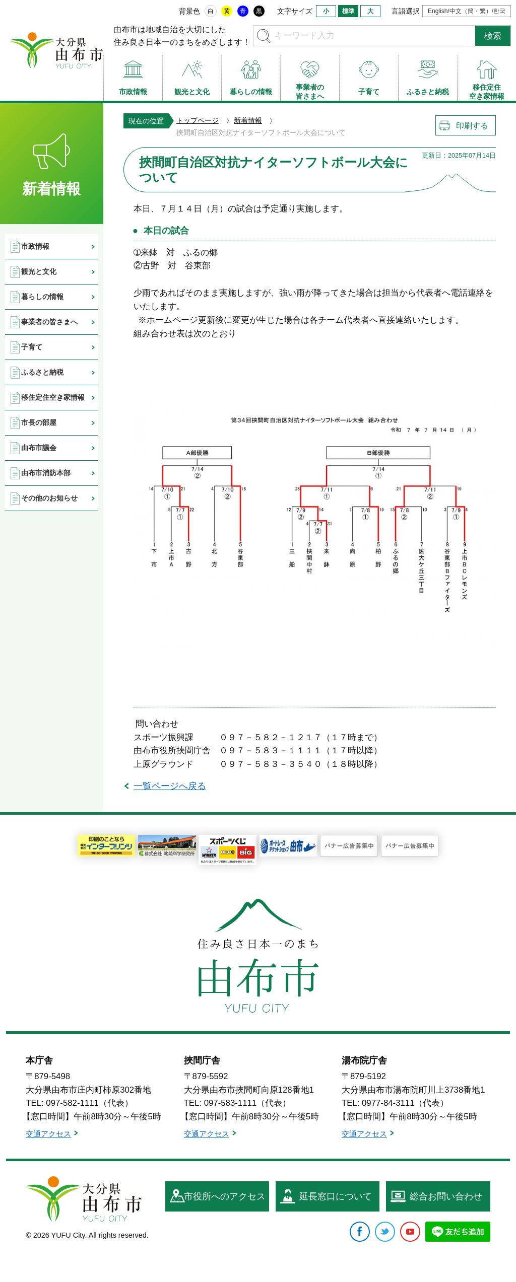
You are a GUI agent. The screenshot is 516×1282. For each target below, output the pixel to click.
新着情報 (248, 120)
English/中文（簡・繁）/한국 (466, 11)
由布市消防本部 (46, 473)
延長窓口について (335, 1196)
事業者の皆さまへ (49, 322)
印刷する (472, 125)
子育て (31, 347)
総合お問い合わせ (446, 1196)
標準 (348, 11)
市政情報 (35, 246)
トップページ (197, 120)
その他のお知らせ (49, 498)
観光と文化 (38, 271)
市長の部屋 (38, 422)
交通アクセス (48, 1133)
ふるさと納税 (42, 372)
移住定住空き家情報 (53, 397)
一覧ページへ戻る (170, 786)
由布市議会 (38, 448)
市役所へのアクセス (225, 1196)
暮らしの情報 (42, 297)
